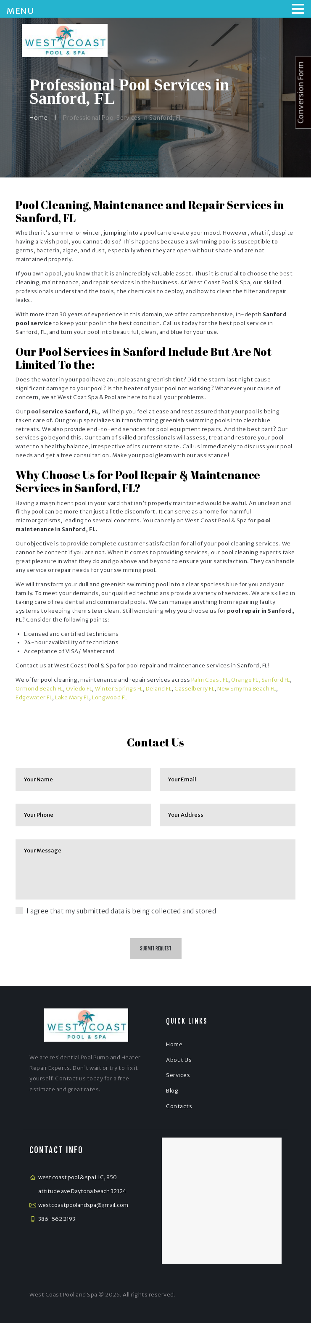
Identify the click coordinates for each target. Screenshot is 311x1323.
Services (178, 1075)
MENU (20, 10)
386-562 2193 (56, 1218)
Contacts (179, 1106)
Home (38, 118)
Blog (172, 1090)
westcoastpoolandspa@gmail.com (83, 1205)
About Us (179, 1060)
